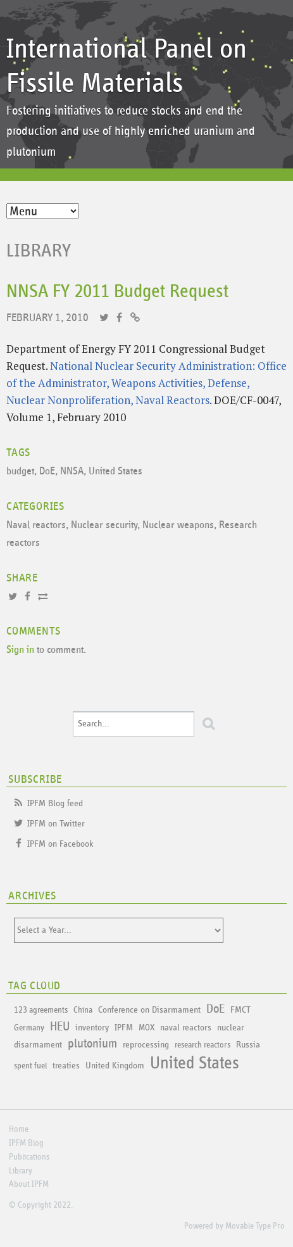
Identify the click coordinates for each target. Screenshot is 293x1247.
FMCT (240, 1010)
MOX (146, 1027)
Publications (29, 1157)
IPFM (124, 1027)
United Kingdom (114, 1065)
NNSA (72, 471)
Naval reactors (36, 525)
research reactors (202, 1045)
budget (20, 471)
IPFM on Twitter (56, 823)
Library (39, 250)
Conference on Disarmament (149, 1010)
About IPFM (29, 1184)
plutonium (92, 1043)
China (82, 1010)
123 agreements (41, 1010)
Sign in (20, 650)
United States (115, 471)
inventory (92, 1027)
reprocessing (146, 1044)
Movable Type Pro (255, 1226)
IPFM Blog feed (55, 803)
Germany (29, 1027)
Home (18, 1129)
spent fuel (30, 1065)
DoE (47, 471)
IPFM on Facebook (60, 844)
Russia (248, 1044)
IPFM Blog (26, 1143)
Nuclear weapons (178, 525)
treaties (66, 1065)
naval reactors (185, 1027)
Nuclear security (104, 525)
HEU (60, 1026)
